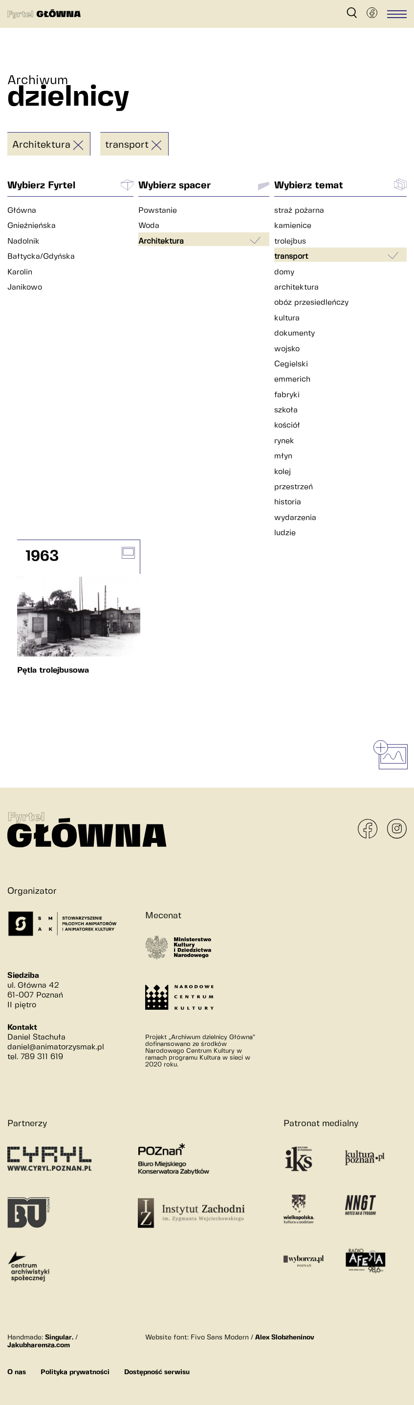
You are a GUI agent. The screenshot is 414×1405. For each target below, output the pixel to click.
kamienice (292, 225)
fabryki (287, 395)
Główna (21, 210)
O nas (16, 1372)
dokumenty (294, 333)
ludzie (285, 533)
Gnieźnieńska (31, 225)
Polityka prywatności (75, 1372)
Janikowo (24, 287)
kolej (282, 472)
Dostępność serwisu (157, 1372)
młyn (283, 456)
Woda (148, 225)
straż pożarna (299, 210)
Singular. (59, 1337)
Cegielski (291, 364)
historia (287, 502)
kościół (287, 425)
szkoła (286, 410)
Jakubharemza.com (38, 1345)
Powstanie (157, 210)
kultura (287, 318)
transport (127, 145)
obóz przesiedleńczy (311, 302)
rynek (284, 441)
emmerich (292, 379)
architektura (296, 287)
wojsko (287, 349)
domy (284, 272)
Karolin (19, 272)
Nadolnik (23, 241)
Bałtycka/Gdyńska (41, 256)
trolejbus (290, 241)
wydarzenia (295, 517)
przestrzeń (293, 487)
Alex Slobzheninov (284, 1337)
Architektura (41, 145)
